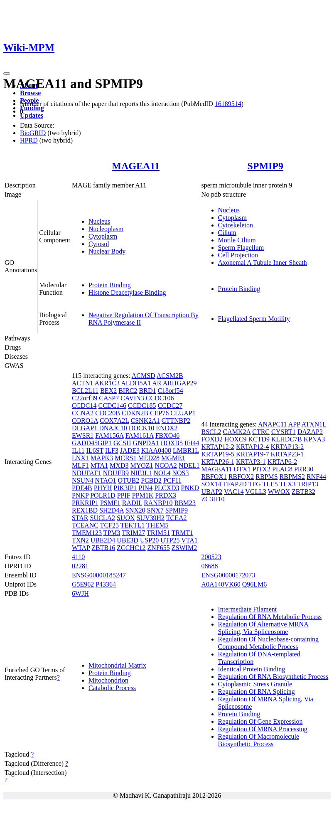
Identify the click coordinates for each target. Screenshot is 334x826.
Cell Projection (238, 255)
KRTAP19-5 (218, 454)
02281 (80, 566)
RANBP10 (158, 502)
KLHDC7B (286, 439)
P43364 (106, 584)
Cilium (227, 232)
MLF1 (80, 465)
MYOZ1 (141, 465)
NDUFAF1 (86, 472)
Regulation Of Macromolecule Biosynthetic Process (259, 740)
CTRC (261, 431)
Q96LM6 (254, 584)
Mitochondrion (108, 680)
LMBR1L (186, 450)
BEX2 (108, 390)
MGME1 (173, 457)
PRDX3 (165, 495)
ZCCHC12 (131, 547)
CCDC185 (142, 405)
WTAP (81, 547)
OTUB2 (129, 480)
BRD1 (147, 390)
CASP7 (109, 398)
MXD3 (119, 465)
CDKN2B (135, 413)
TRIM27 (133, 532)
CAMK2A (237, 431)
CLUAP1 (182, 413)
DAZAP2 (310, 431)
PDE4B (82, 487)
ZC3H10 (213, 499)
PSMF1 (110, 502)
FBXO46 (167, 435)
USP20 (149, 540)
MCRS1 (125, 457)
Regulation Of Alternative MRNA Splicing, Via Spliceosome (263, 628)
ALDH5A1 (136, 383)
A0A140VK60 (221, 584)
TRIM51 (158, 532)
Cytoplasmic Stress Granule (255, 684)
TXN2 (80, 540)
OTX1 (242, 469)
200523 (211, 556)
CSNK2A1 (145, 420)
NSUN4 (82, 480)
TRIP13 (307, 484)
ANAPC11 (272, 424)
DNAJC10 (113, 427)
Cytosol (98, 243)
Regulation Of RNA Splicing (256, 691)
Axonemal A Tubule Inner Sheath (262, 262)
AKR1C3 (107, 383)
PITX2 (261, 469)
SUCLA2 (102, 517)
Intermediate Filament (247, 609)
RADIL (132, 502)
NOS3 (180, 472)
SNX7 (155, 510)
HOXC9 (235, 439)
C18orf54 (170, 390)
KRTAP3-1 (251, 461)
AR (156, 383)
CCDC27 (170, 405)
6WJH (80, 593)
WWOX (279, 491)
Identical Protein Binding (251, 669)
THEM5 (157, 525)
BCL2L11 (85, 390)
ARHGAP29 (180, 383)
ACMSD (143, 375)
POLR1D (102, 495)
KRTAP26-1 (218, 461)
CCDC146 (112, 405)
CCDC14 (84, 405)
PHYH (103, 487)
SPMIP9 (265, 165)
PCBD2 (151, 480)
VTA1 (189, 540)
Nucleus (99, 221)
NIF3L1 (141, 472)
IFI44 (191, 442)
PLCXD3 (166, 487)
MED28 (149, 457)
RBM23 (185, 502)
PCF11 (172, 480)
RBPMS (266, 476)
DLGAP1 (84, 427)
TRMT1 (182, 532)
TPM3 (111, 532)
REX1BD (85, 510)
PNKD (190, 487)
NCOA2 (166, 465)
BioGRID (33, 132)
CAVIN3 (132, 398)
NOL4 (162, 472)
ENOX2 (166, 427)
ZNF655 (158, 547)
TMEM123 (87, 532)
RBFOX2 (241, 476)
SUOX (126, 517)
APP (294, 424)
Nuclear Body (106, 251)
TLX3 (287, 484)
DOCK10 (141, 427)
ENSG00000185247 (99, 575)
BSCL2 (211, 431)
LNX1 (80, 457)
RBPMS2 (292, 476)
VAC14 (234, 491)
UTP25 (169, 540)
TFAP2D (235, 484)
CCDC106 (160, 398)
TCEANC (85, 525)
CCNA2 (82, 413)
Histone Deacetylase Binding (127, 292)
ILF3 (111, 450)
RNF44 (316, 476)
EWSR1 (82, 435)
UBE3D (127, 540)
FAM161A (139, 435)
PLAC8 (282, 469)
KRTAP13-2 (287, 446)
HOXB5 (172, 442)
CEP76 (159, 413)
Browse (30, 92)
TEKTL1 (132, 525)
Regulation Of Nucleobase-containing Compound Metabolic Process (268, 643)
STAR (80, 517)
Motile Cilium (237, 240)
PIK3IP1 (125, 487)
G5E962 (83, 584)
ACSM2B (170, 375)
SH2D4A (111, 510)
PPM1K (143, 495)
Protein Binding (109, 284)
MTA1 (99, 465)
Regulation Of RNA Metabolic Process (270, 616)
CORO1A (85, 420)
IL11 (78, 450)
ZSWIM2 (184, 547)
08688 (209, 566)
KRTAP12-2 (218, 446)
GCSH (122, 442)
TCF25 (109, 525)
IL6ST (94, 450)
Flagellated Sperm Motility (254, 318)
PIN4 (145, 487)
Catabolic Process (112, 687)
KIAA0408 (156, 450)
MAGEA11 (136, 165)
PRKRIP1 (85, 502)
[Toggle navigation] (6, 73)
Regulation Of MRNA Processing (263, 728)
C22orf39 (84, 398)
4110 (78, 556)
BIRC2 (127, 390)
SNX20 (135, 510)
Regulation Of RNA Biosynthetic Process (273, 676)
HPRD (29, 140)
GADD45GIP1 (92, 442)
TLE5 (270, 484)
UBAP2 (212, 491)
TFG (254, 484)
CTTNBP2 (176, 420)
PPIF (123, 495)
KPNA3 (314, 439)
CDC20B (107, 413)
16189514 (228, 103)
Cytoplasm (102, 236)
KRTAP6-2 (282, 461)
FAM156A (109, 435)
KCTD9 (259, 439)
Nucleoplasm (105, 228)
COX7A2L (114, 420)
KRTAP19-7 (252, 454)
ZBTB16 (103, 547)
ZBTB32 (303, 491)
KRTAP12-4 (252, 446)
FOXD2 (212, 439)
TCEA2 (176, 517)
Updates (31, 115)
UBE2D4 (103, 540)
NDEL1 (189, 465)
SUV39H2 (151, 517)
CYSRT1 (283, 431)
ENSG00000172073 (228, 575)
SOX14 (211, 484)
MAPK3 (102, 457)
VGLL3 (255, 491)
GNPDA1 (146, 442)
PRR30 (303, 469)
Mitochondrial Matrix (117, 665)
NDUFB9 (116, 472)
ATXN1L (314, 424)
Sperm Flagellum (241, 247)
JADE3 (130, 450)
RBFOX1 (214, 476)
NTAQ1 (105, 480)
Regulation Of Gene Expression (260, 721)
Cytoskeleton (235, 225)
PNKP (80, 495)
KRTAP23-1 (287, 454)
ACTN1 (82, 383)
